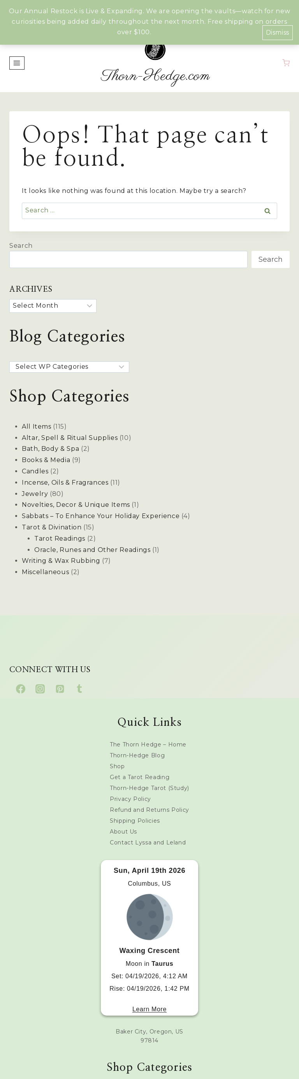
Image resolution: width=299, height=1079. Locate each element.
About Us (123, 831)
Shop (117, 766)
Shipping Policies (135, 820)
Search (21, 245)
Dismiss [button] (277, 32)
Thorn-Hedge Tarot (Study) (149, 788)
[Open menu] (17, 62)
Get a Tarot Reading (139, 777)
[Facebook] (20, 689)
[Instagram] (40, 689)
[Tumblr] (79, 689)
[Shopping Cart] (286, 63)
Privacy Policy (130, 798)
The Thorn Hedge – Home (148, 744)
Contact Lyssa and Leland (148, 842)
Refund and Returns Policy (149, 809)
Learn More (149, 1009)
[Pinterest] (60, 689)
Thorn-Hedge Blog (137, 755)
